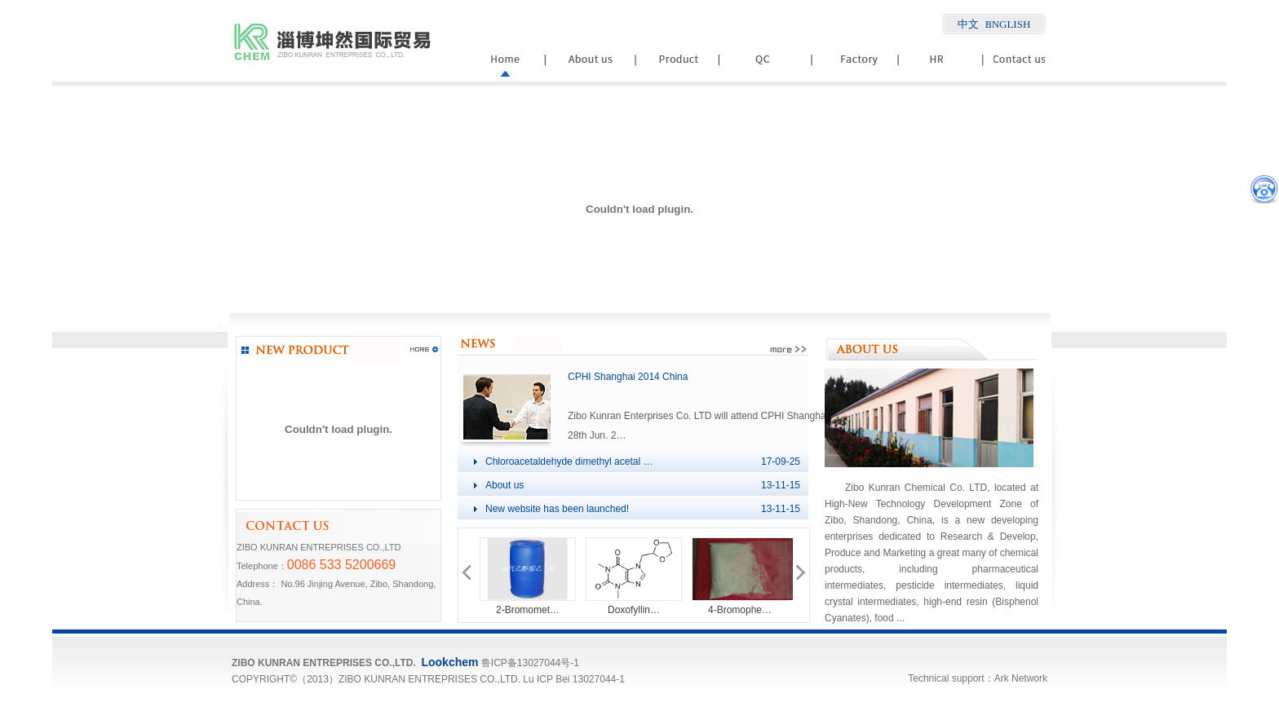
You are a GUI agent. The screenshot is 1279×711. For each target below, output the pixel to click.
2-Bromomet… (528, 610)
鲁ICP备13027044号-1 (530, 663)
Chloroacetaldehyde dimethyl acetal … (569, 461)
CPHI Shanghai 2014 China (628, 376)
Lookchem (449, 662)
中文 (968, 24)
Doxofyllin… (634, 610)
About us (504, 485)
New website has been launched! (557, 508)
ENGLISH (1008, 24)
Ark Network (1020, 678)
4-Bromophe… (740, 610)
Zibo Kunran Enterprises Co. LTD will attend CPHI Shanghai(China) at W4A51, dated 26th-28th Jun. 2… (764, 416)
